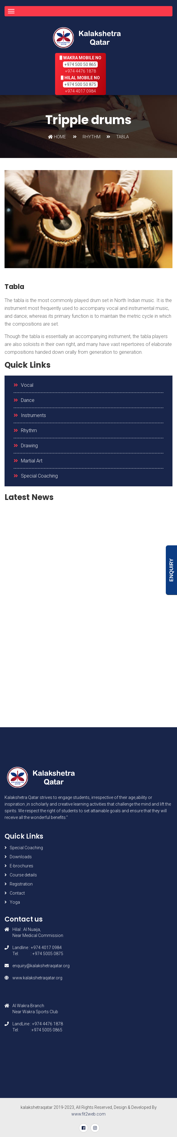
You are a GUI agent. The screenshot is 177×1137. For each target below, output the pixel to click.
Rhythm (29, 430)
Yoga (15, 902)
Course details (23, 874)
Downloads (21, 856)
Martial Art (31, 461)
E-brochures (21, 865)
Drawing (29, 446)
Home (57, 136)
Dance (27, 400)
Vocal (27, 385)
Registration (21, 884)
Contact (17, 893)
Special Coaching (39, 476)
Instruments (33, 415)
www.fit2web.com (88, 1114)
